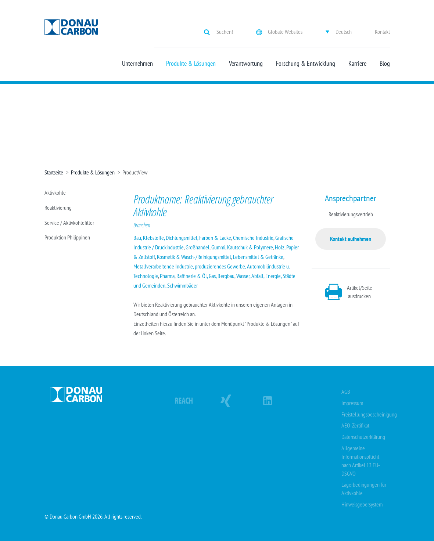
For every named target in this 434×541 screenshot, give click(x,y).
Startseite (53, 172)
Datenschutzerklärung (363, 436)
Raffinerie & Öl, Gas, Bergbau (205, 275)
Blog (385, 63)
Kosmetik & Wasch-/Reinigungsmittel (194, 256)
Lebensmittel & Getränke (258, 256)
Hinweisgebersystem (362, 504)
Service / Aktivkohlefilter (69, 222)
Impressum (352, 403)
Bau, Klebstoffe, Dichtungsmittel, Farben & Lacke (182, 237)
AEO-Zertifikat (355, 425)
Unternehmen (137, 63)
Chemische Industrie (253, 237)
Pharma (167, 275)
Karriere (357, 63)
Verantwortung (246, 63)
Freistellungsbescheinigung (369, 414)
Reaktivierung (58, 207)
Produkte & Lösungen (191, 63)
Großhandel (197, 247)
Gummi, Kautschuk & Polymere (242, 247)
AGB (345, 391)
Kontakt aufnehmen (350, 238)
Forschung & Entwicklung (305, 63)
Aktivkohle (55, 192)
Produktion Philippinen (67, 237)
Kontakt (382, 31)
